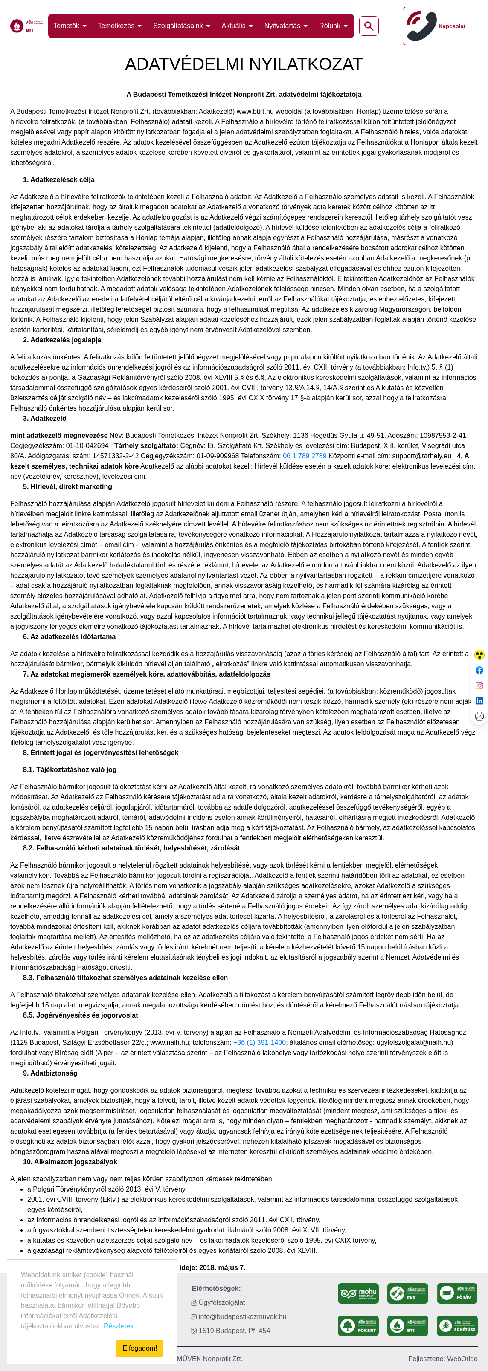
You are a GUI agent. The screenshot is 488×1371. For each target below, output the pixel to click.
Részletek (119, 1326)
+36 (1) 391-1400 (259, 1042)
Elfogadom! (140, 1348)
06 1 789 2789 (304, 456)
